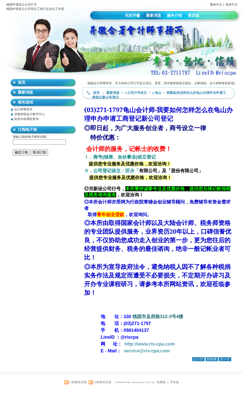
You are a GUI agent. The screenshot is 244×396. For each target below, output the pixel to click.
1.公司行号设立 (136, 93)
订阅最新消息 (78, 382)
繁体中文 (216, 4)
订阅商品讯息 (102, 382)
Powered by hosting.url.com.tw (135, 382)
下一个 (225, 359)
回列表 (212, 359)
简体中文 (231, 4)
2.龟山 (157, 93)
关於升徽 (132, 15)
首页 (96, 93)
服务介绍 (174, 15)
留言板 (193, 15)
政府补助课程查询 (26, 119)
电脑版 (161, 382)
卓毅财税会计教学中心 (29, 114)
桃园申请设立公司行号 (21, 4)
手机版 (174, 382)
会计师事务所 (23, 109)
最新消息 (153, 15)
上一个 (198, 359)
